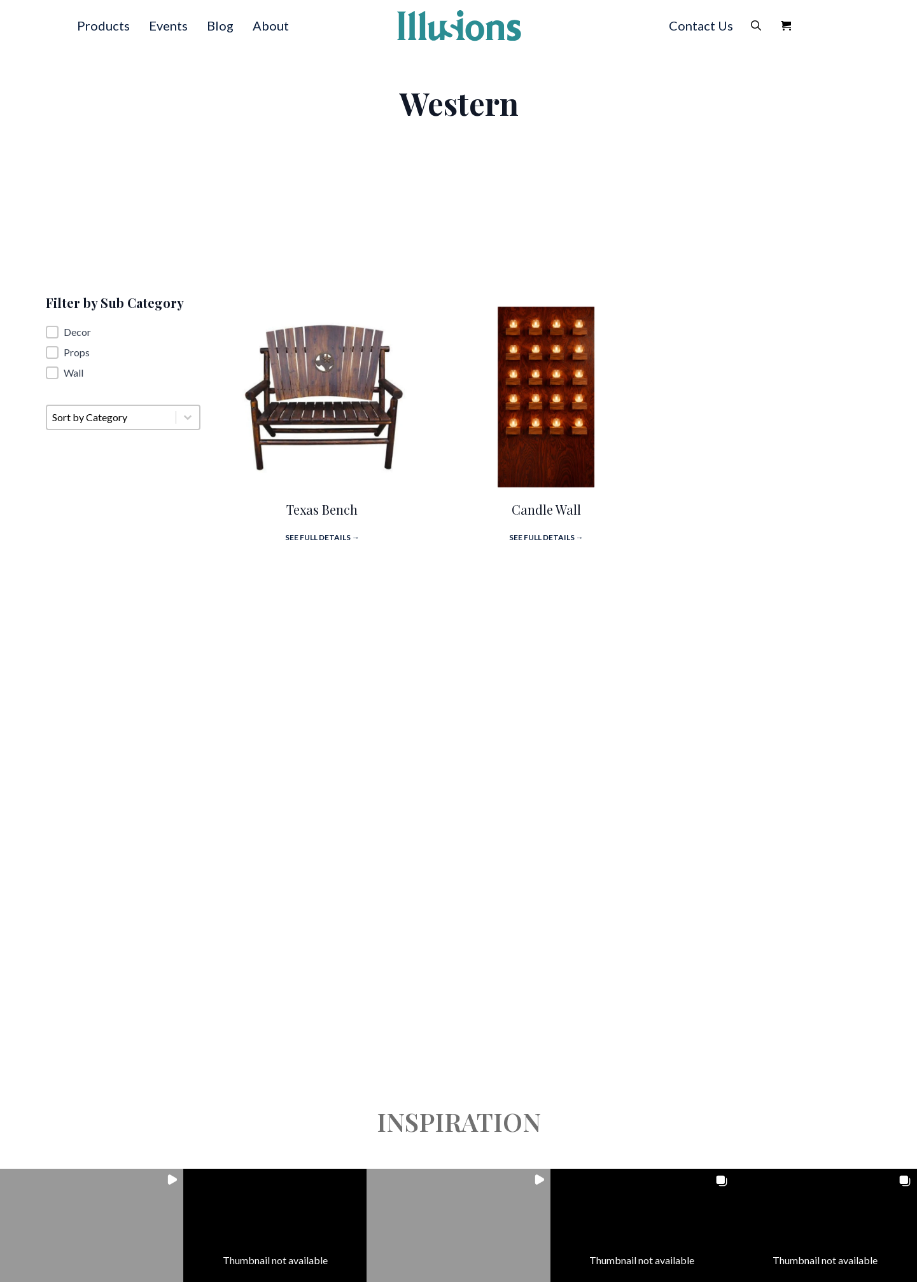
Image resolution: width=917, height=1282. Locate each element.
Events (168, 25)
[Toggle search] (756, 25)
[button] (123, 332)
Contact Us (701, 25)
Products (103, 25)
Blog (220, 25)
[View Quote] (786, 25)
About (271, 25)
